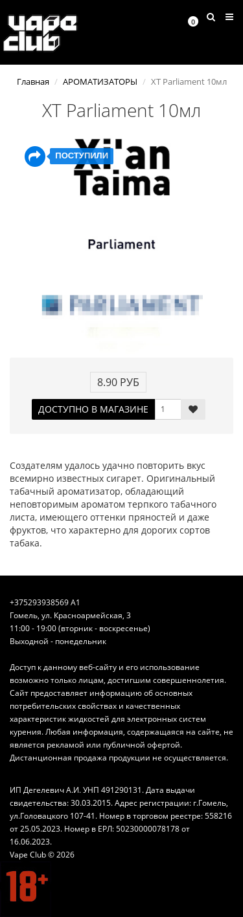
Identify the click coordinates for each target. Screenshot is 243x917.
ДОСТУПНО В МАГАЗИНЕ (93, 409)
